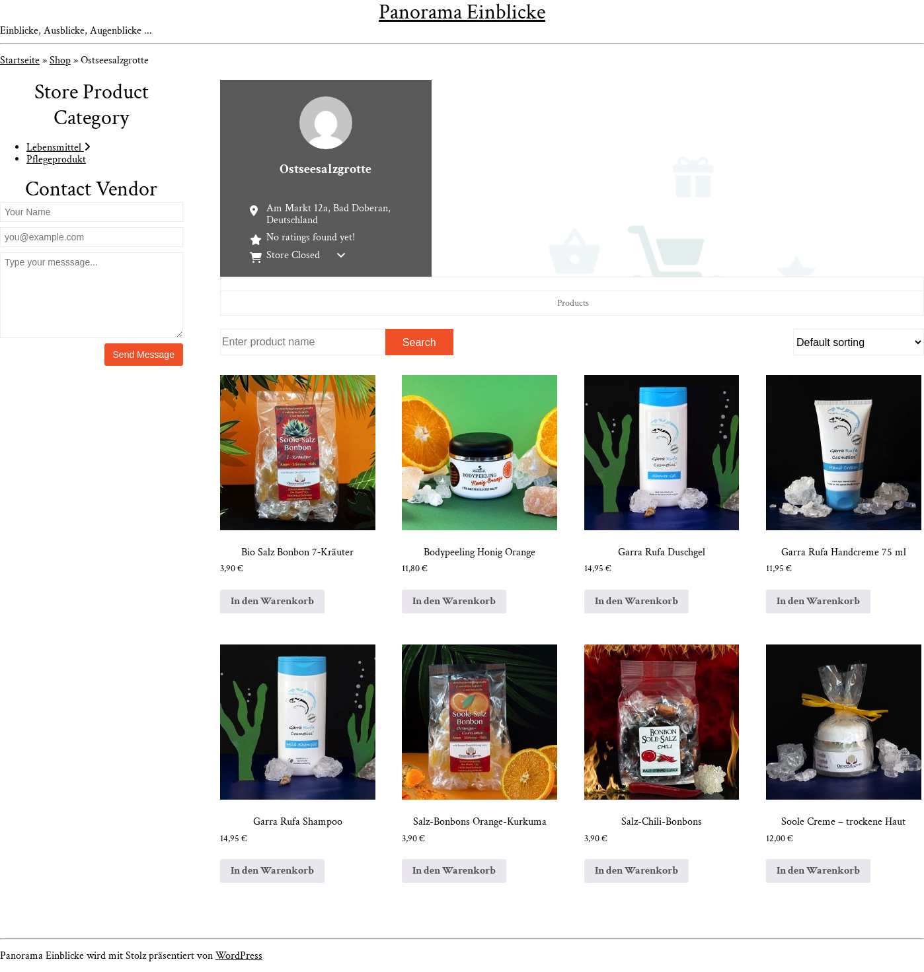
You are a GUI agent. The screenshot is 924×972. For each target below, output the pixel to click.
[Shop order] (858, 342)
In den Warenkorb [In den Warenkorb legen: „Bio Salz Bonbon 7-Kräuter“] (272, 601)
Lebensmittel (58, 148)
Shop (60, 60)
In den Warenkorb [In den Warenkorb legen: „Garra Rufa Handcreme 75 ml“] (818, 601)
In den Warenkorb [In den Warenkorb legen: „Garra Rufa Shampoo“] (272, 871)
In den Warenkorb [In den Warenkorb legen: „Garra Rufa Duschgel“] (636, 601)
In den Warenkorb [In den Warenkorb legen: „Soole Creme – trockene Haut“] (818, 871)
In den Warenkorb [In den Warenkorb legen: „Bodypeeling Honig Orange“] (454, 601)
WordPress (238, 956)
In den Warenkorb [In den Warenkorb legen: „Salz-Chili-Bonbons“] (636, 871)
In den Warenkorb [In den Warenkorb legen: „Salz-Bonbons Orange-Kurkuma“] (454, 871)
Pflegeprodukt (56, 159)
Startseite (20, 60)
